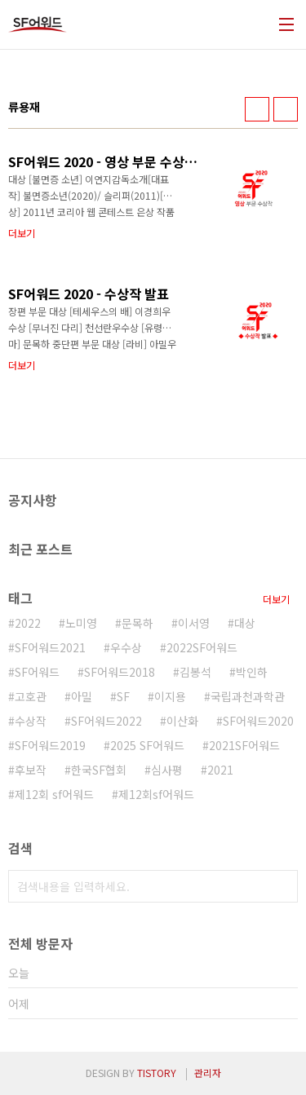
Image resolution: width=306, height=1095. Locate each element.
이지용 (170, 696)
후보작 (31, 770)
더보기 (276, 599)
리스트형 (285, 109)
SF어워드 (37, 672)
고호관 (31, 696)
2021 (220, 770)
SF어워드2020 (258, 721)
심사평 (167, 770)
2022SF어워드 (201, 647)
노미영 (81, 623)
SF (123, 696)
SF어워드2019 (50, 745)
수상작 (31, 721)
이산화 (182, 721)
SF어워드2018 (119, 672)
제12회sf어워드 (156, 794)
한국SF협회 (98, 770)
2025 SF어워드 (147, 745)
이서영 (194, 623)
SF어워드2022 (106, 721)
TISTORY (156, 1073)
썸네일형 (257, 109)
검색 (281, 886)
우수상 (126, 647)
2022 (28, 623)
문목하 (137, 623)
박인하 (252, 672)
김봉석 (195, 672)
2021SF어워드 (244, 745)
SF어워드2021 (50, 647)
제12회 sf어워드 (54, 794)
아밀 (81, 696)
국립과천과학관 (248, 696)
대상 (244, 623)
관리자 (207, 1073)
